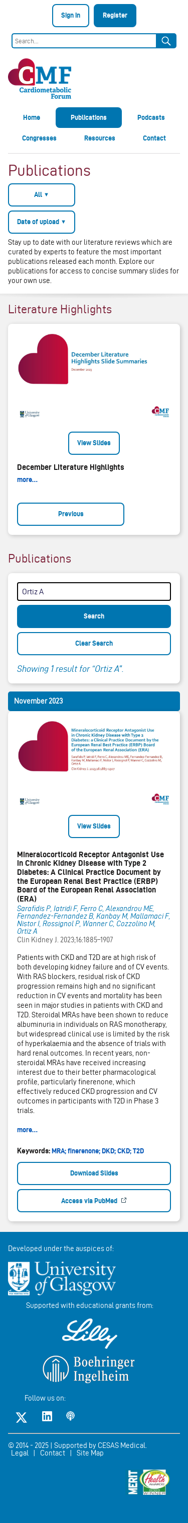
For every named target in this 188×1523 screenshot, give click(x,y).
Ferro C (91, 909)
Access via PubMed (90, 1201)
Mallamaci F (149, 916)
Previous (71, 514)
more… (27, 479)
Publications (89, 117)
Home (31, 117)
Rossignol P (61, 924)
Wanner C (98, 924)
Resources (99, 138)
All (41, 194)
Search (94, 616)
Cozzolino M (135, 924)
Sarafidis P (34, 909)
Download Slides (94, 1173)
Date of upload (41, 222)
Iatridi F (65, 909)
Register (115, 15)
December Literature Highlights (70, 467)
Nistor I (28, 924)
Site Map (90, 1453)
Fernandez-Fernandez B (55, 916)
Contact (154, 138)
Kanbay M (111, 916)
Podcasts (151, 117)
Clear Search (94, 643)
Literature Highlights (60, 309)
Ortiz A (27, 931)
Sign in (70, 15)
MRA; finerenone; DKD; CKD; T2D (98, 1151)
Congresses (39, 138)
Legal (20, 1453)
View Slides (94, 443)
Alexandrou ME (129, 909)
